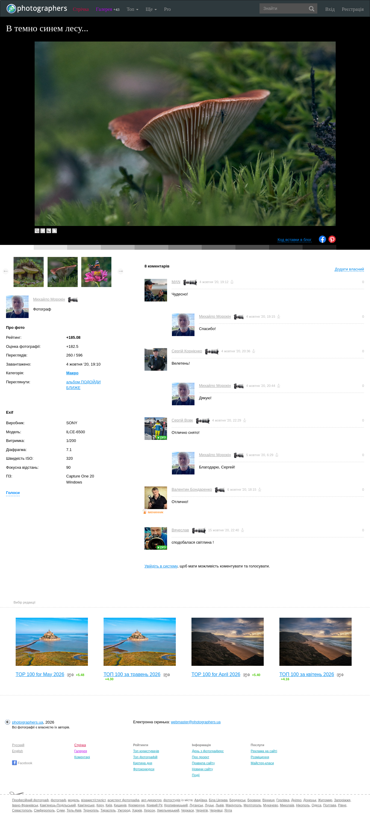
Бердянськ (237, 800)
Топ (132, 9)
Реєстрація (353, 9)
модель (73, 800)
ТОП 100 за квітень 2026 (306, 674)
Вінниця (269, 800)
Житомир (325, 800)
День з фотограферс (208, 751)
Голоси (13, 492)
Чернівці (216, 810)
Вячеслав (180, 530)
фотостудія (172, 800)
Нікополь (302, 805)
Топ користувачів (146, 751)
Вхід (330, 9)
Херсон (149, 810)
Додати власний (349, 269)
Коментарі (82, 757)
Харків (137, 810)
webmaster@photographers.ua (196, 722)
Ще (151, 9)
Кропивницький (176, 805)
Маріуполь (233, 805)
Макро (72, 373)
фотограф (58, 800)
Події (196, 775)
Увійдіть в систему (161, 566)
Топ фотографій (145, 757)
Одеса (316, 805)
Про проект (200, 757)
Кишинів (120, 805)
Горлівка (282, 800)
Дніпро (296, 800)
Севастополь (22, 810)
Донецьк (309, 800)
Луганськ (196, 805)
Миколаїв (287, 805)
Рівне (342, 805)
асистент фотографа (123, 800)
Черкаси (187, 810)
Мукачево (270, 805)
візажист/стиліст (93, 800)
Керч (100, 805)
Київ (109, 805)
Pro (167, 9)
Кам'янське (86, 805)
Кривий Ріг (154, 805)
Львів (220, 805)
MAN (176, 282)
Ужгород (123, 810)
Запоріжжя (342, 800)
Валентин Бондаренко (192, 489)
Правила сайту (203, 763)
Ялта (228, 810)
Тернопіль (90, 810)
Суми (61, 810)
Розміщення (260, 757)
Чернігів (202, 810)
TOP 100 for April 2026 (215, 674)
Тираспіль (108, 810)
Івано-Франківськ (25, 805)
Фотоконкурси (143, 769)
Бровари (254, 800)
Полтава (329, 805)
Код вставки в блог (295, 239)
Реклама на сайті (264, 751)
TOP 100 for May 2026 (40, 674)
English (17, 751)
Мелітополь (252, 805)
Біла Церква (218, 800)
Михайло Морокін (49, 299)
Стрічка (81, 9)
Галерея (108, 9)
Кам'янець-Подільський (58, 805)
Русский (18, 745)
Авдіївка (200, 800)
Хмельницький (168, 810)
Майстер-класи (262, 763)
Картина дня (142, 763)
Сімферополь (44, 810)
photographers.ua (27, 722)
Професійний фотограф (30, 800)
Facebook (22, 763)
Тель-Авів (74, 810)
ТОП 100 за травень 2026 (132, 674)
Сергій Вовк (182, 420)
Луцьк (209, 805)
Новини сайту (202, 769)
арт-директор (151, 800)
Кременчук (136, 805)
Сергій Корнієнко (187, 351)
